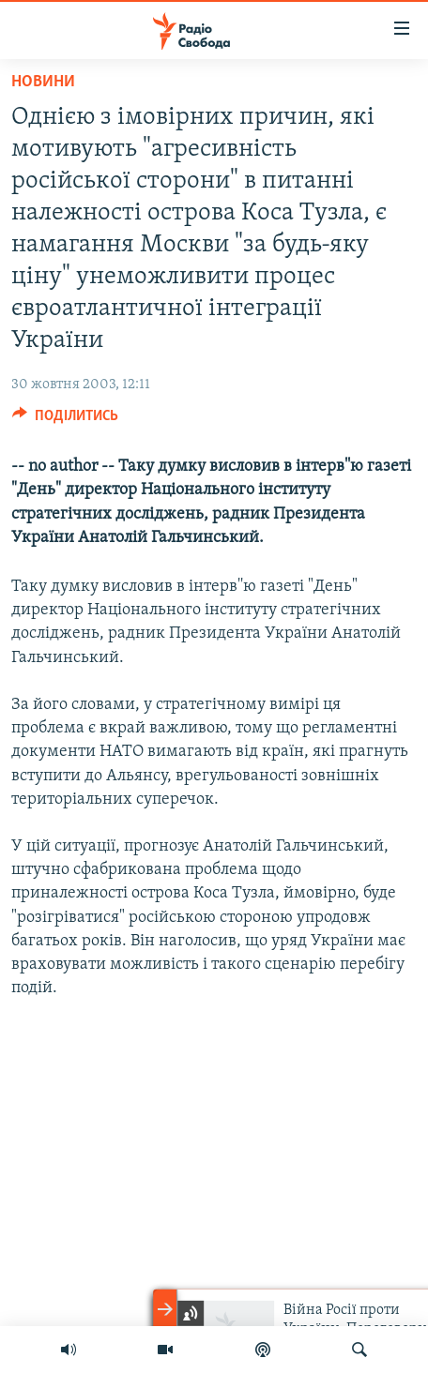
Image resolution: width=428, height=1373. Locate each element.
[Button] (65, 420)
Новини (43, 82)
